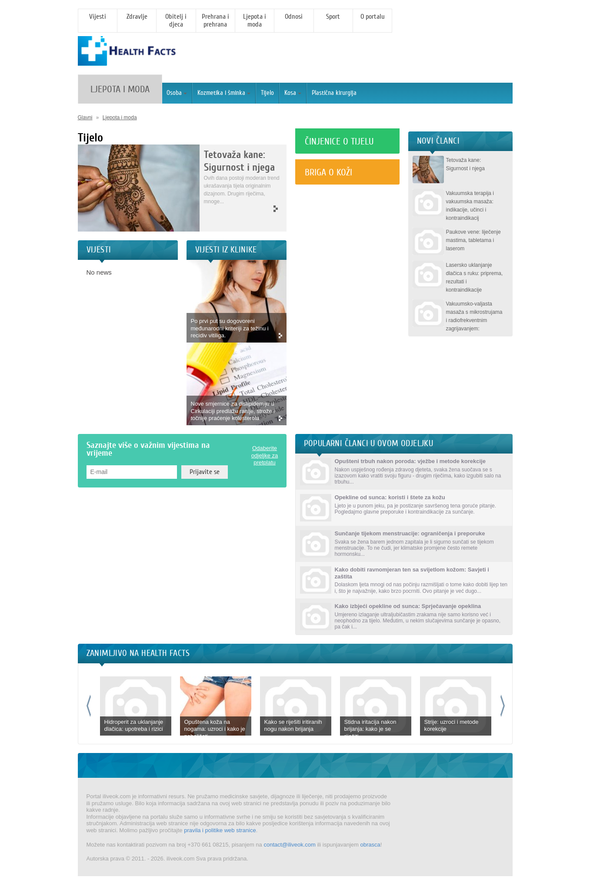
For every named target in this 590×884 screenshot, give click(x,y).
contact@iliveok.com (289, 844)
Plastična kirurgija (334, 93)
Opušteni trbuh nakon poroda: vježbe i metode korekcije (410, 461)
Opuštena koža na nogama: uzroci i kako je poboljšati (214, 729)
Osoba (177, 93)
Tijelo (267, 93)
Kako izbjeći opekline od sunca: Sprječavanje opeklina (408, 606)
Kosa (292, 93)
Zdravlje (137, 16)
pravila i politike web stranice (220, 830)
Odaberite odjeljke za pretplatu (264, 455)
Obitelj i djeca (176, 20)
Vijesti (97, 16)
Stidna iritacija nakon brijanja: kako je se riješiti (370, 729)
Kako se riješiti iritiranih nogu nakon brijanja (293, 726)
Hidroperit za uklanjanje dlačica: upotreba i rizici (133, 726)
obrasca (370, 844)
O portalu (372, 16)
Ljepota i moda (254, 20)
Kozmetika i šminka (223, 93)
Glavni (85, 117)
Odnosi (294, 16)
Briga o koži (328, 172)
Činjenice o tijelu (339, 141)
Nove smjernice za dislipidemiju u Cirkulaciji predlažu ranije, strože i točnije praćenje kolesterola (233, 410)
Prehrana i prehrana (215, 20)
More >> (241, 208)
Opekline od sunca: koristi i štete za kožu (390, 497)
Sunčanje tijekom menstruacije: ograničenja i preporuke (410, 533)
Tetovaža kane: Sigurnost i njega (239, 161)
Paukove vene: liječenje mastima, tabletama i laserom (473, 240)
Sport (333, 16)
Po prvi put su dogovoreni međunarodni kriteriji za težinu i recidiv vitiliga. (230, 328)
